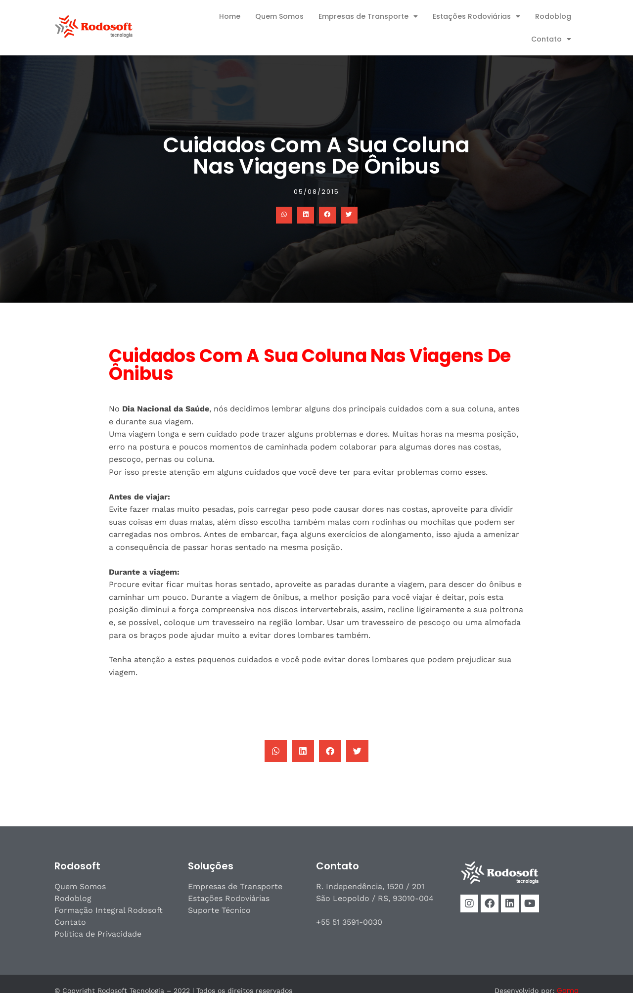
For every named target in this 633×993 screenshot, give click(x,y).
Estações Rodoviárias (476, 16)
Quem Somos (279, 16)
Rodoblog (553, 16)
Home (229, 16)
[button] (284, 215)
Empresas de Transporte (368, 16)
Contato (551, 39)
